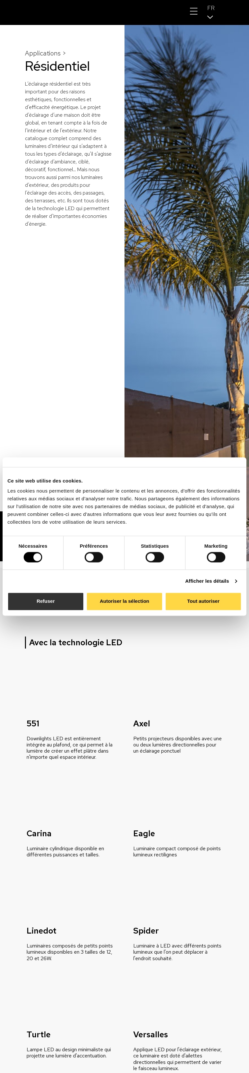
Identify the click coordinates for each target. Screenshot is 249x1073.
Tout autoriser (203, 601)
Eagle (144, 833)
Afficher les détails (207, 581)
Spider (146, 930)
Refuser (46, 601)
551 (33, 723)
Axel (141, 723)
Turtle (39, 1034)
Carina (39, 833)
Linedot (41, 930)
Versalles (150, 1034)
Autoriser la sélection (124, 601)
